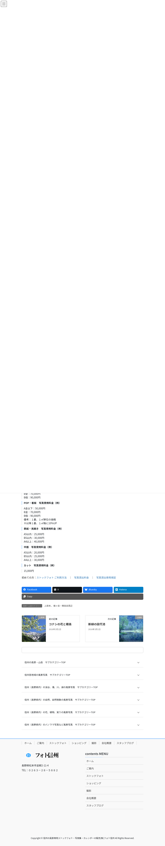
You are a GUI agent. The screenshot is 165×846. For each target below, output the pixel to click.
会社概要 (107, 743)
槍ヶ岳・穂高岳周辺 (62, 605)
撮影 (94, 743)
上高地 (47, 605)
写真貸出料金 (81, 577)
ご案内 (40, 743)
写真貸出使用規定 (106, 577)
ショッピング (79, 743)
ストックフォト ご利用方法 (51, 577)
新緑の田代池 (96, 624)
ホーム (28, 743)
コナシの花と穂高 (60, 624)
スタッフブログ (125, 743)
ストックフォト (58, 743)
